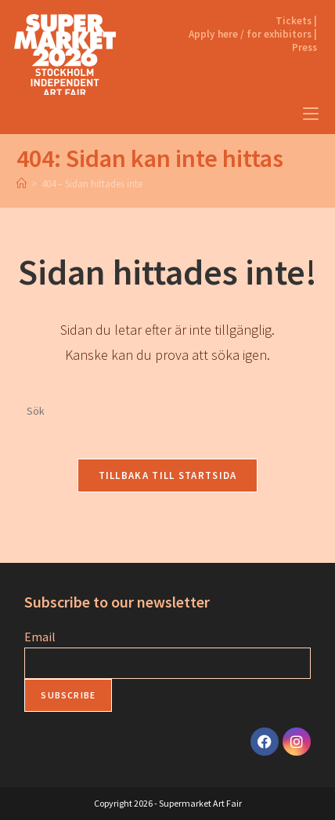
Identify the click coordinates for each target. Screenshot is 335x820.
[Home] (21, 183)
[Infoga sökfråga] (167, 411)
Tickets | (296, 20)
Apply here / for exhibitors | (253, 34)
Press (304, 47)
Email (40, 636)
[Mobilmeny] (311, 114)
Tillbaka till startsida (168, 475)
